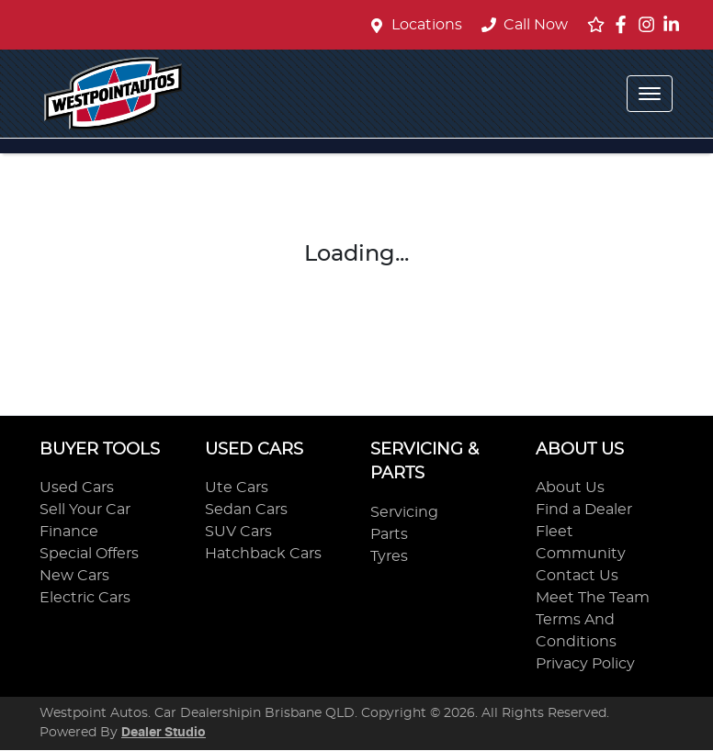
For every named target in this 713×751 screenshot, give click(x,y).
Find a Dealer (584, 509)
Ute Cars (236, 487)
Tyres (389, 556)
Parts (389, 534)
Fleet (554, 531)
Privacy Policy (585, 663)
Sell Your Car (85, 509)
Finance (69, 531)
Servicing (404, 512)
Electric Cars (85, 597)
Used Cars (77, 487)
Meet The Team (593, 597)
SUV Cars (238, 531)
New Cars (74, 575)
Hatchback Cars (263, 553)
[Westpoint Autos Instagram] (650, 24)
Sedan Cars (246, 509)
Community (581, 553)
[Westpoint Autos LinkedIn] (674, 24)
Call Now (524, 24)
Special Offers (89, 553)
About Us (570, 487)
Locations (426, 24)
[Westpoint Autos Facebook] (624, 24)
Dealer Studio (163, 732)
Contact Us (577, 575)
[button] (650, 93)
